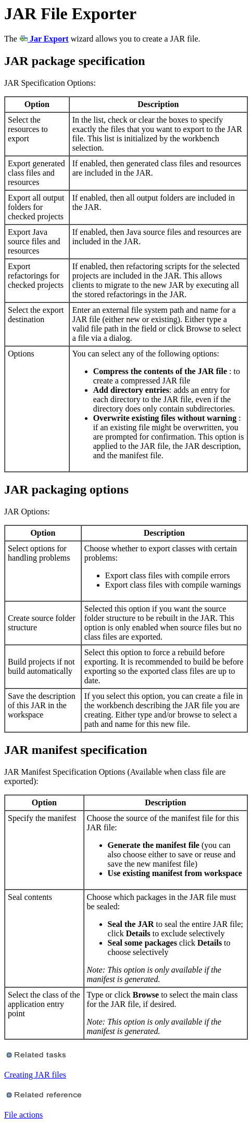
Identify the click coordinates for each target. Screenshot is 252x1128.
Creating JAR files (35, 1074)
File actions (23, 1114)
